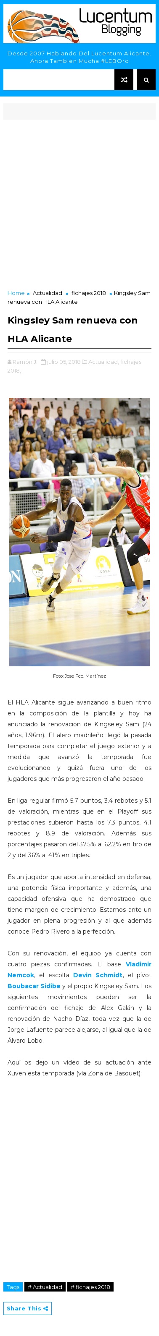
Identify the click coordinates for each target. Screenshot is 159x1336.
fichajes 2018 (89, 293)
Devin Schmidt (96, 975)
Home (16, 293)
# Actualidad (45, 1287)
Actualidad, (103, 361)
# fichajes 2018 (90, 1287)
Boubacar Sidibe (34, 986)
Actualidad (47, 293)
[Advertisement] (79, 205)
